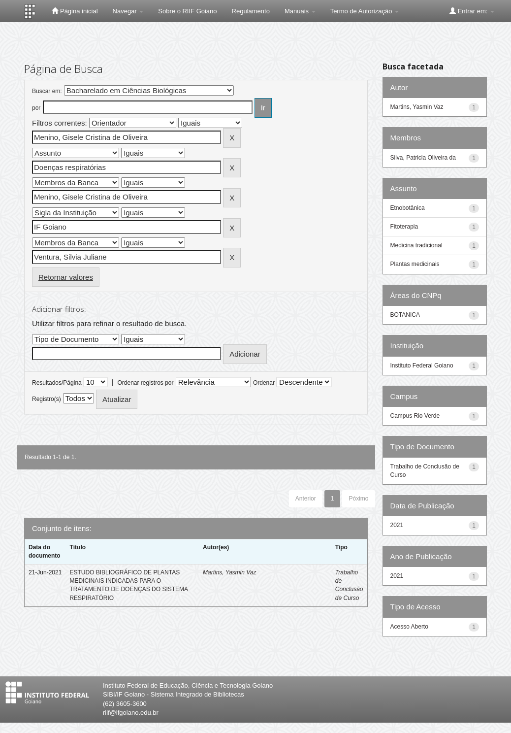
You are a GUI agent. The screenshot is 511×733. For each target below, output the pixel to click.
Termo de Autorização (364, 11)
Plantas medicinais (415, 264)
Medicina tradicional (416, 245)
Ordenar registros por (145, 382)
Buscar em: (47, 91)
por (36, 107)
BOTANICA (405, 314)
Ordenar (264, 382)
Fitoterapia (404, 226)
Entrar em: (471, 11)
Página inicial (74, 11)
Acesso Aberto (409, 626)
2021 (397, 525)
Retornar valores (65, 277)
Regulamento (251, 11)
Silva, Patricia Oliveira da (423, 157)
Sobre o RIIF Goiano (187, 11)
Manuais (300, 11)
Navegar (128, 11)
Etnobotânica (407, 207)
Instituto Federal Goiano (421, 365)
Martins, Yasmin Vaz (229, 572)
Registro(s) (46, 399)
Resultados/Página (57, 382)
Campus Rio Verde (415, 415)
